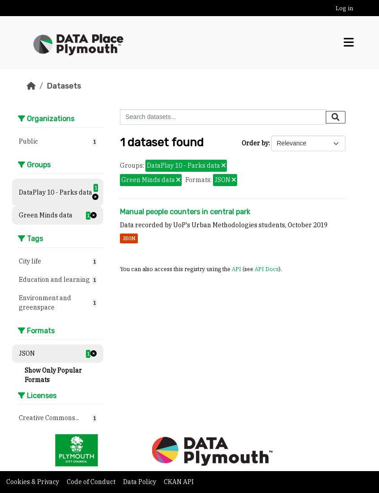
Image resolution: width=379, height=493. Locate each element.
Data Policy (140, 482)
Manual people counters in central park (185, 212)
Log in (344, 8)
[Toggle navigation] (349, 42)
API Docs (267, 268)
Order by (255, 143)
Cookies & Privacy (33, 482)
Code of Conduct (92, 482)
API (236, 268)
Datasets (64, 85)
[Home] (31, 85)
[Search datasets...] (223, 117)
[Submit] (335, 117)
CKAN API (179, 482)
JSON (129, 238)
